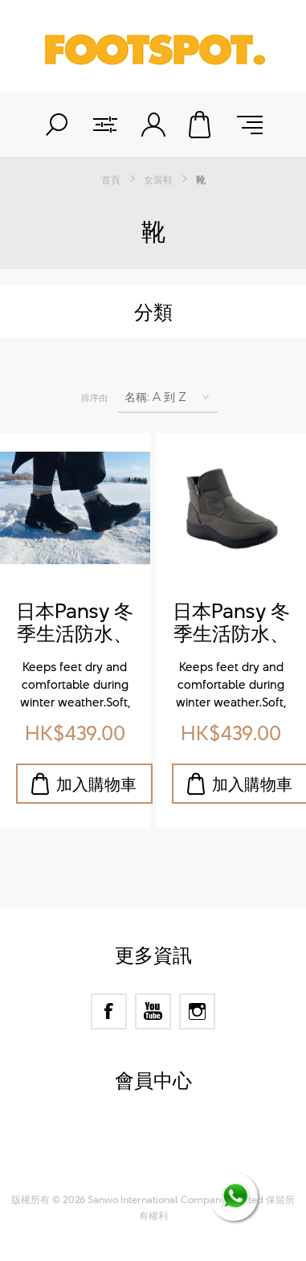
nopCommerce (182, 1143)
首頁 (110, 179)
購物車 (201, 124)
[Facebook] (109, 1011)
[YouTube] (153, 1011)
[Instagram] (197, 1011)
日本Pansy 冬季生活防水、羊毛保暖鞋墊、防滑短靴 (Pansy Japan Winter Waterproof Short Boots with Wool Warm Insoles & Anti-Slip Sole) (74, 623)
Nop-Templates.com (183, 1163)
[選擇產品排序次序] (168, 397)
